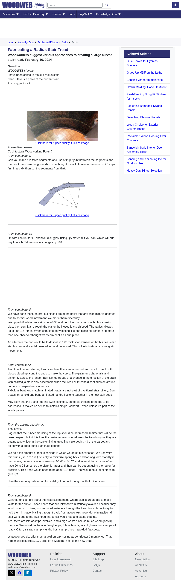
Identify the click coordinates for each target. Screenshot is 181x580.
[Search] (75, 5)
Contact (97, 570)
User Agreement (60, 559)
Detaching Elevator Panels (143, 117)
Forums (58, 14)
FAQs (96, 565)
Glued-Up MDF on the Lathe (144, 72)
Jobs (72, 14)
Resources (10, 14)
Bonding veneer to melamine (145, 79)
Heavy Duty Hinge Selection (144, 170)
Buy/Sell (85, 14)
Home (10, 42)
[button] (11, 573)
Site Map (98, 559)
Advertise (141, 570)
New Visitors (143, 559)
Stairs (65, 42)
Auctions (140, 576)
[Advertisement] (90, 29)
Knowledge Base (108, 14)
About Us (141, 565)
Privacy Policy (59, 570)
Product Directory (35, 14)
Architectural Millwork (48, 42)
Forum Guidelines (61, 565)
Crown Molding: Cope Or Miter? (147, 87)
